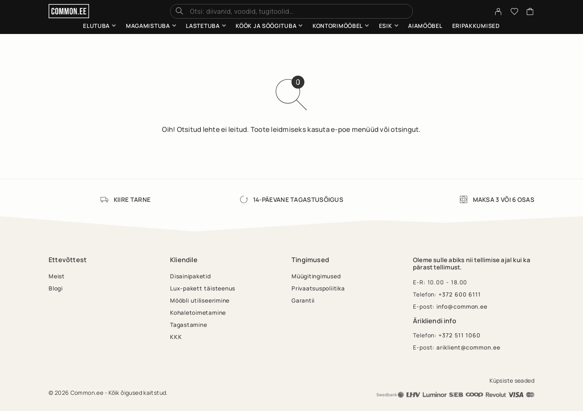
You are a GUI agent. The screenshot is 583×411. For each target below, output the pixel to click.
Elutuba (96, 26)
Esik (385, 26)
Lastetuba (202, 26)
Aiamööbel (425, 26)
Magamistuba (148, 26)
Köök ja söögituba (266, 26)
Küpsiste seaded (511, 380)
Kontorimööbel (338, 26)
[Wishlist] (515, 12)
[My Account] (498, 11)
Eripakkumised (476, 26)
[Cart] (530, 12)
